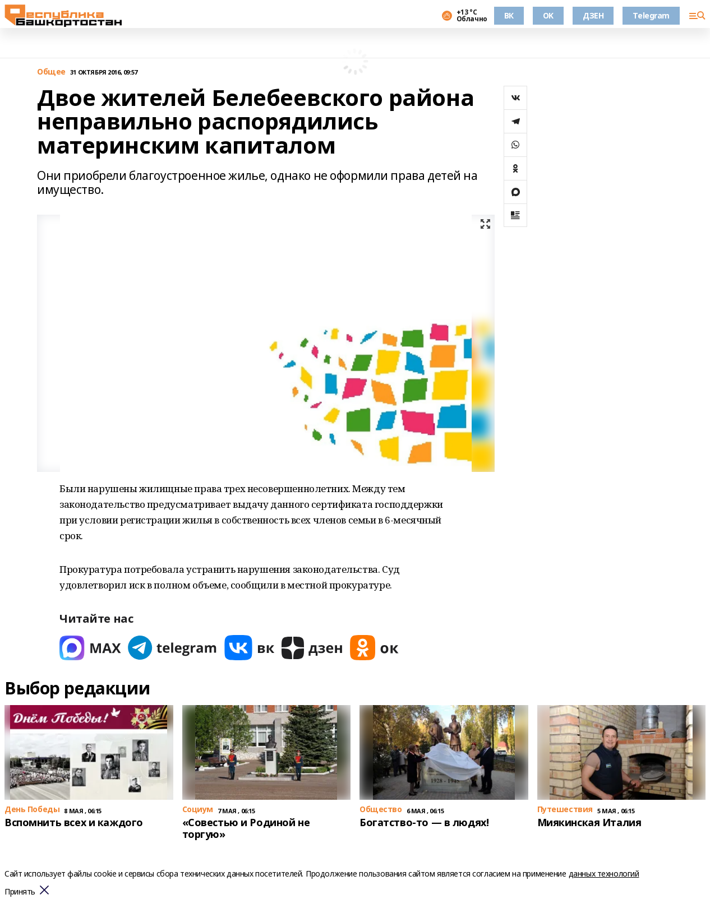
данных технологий (604, 873)
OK (548, 15)
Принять (19, 892)
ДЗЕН (593, 15)
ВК (509, 15)
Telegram (651, 15)
